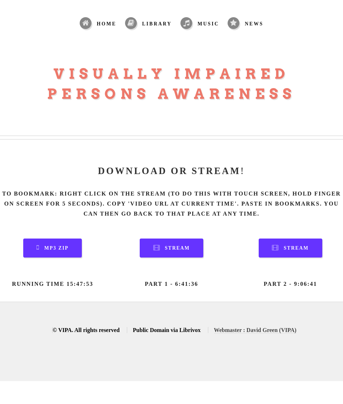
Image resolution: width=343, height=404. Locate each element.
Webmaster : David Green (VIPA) (255, 330)
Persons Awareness (171, 93)
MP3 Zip (56, 248)
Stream (177, 248)
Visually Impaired (172, 73)
